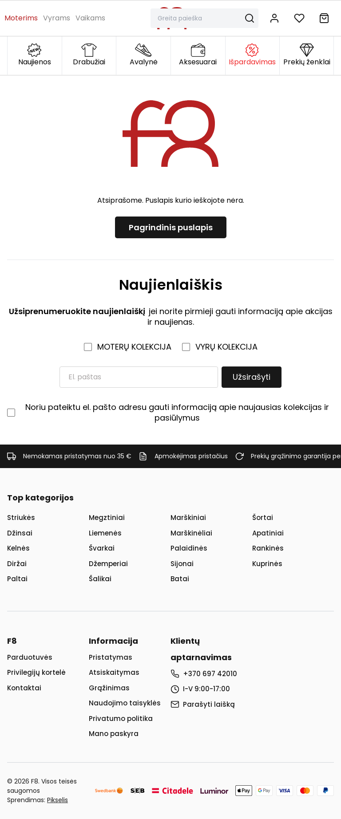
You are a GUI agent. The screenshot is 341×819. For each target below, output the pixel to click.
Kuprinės (267, 563)
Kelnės (18, 548)
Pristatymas (110, 657)
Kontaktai (24, 688)
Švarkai (102, 548)
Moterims (21, 18)
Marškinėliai (191, 533)
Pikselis (57, 799)
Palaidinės (188, 548)
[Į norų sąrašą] (299, 18)
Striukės (21, 517)
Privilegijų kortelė (36, 672)
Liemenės (105, 533)
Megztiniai (107, 517)
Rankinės (268, 548)
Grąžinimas (109, 688)
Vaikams (90, 18)
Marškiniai (188, 517)
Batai (179, 578)
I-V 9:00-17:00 (206, 688)
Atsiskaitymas (114, 672)
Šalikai (100, 578)
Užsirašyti (251, 376)
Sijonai (182, 563)
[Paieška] (199, 18)
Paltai (17, 578)
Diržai (17, 563)
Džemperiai (108, 563)
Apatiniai (268, 533)
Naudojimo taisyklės (125, 703)
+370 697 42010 (210, 673)
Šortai (262, 517)
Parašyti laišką (209, 704)
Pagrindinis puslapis (171, 227)
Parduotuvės (29, 657)
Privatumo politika (121, 718)
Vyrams (56, 18)
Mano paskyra (114, 733)
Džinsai (19, 533)
